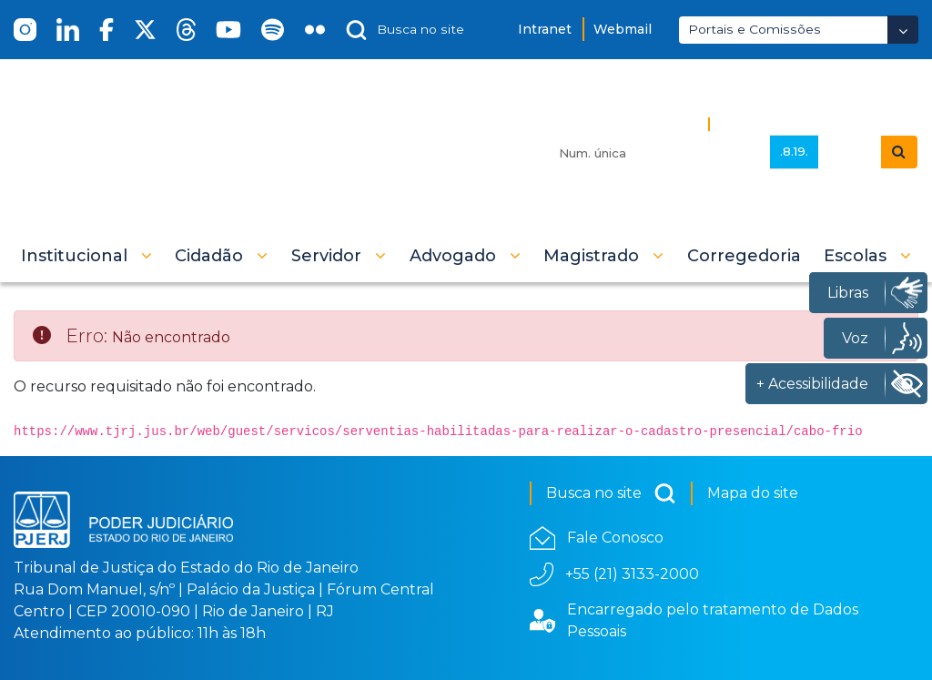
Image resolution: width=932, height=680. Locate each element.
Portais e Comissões (754, 29)
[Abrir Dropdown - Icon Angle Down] (902, 29)
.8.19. (794, 151)
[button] (86, 256)
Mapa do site (752, 493)
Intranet (545, 29)
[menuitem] (744, 256)
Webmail (622, 29)
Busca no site (611, 493)
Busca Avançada (779, 123)
